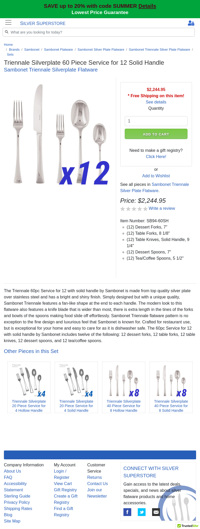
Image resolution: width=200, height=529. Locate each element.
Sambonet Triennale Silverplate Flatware (51, 70)
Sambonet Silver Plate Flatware (101, 49)
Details (147, 6)
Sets (10, 54)
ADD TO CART (156, 134)
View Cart (63, 483)
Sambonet (31, 49)
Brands (14, 49)
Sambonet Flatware (58, 49)
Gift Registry (65, 490)
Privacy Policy (17, 502)
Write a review (162, 208)
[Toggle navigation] (8, 22)
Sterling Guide (17, 496)
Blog (8, 515)
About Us (12, 471)
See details (156, 102)
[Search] (99, 32)
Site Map (12, 521)
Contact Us (97, 483)
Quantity (156, 108)
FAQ (8, 477)
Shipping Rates (18, 508)
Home (8, 45)
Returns (94, 477)
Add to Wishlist (156, 176)
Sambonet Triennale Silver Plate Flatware (159, 49)
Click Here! (156, 156)
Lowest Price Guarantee (100, 12)
